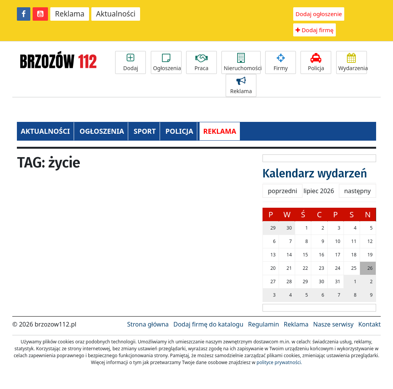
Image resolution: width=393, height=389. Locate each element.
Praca (201, 62)
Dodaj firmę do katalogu (208, 324)
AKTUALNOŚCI (45, 131)
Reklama (69, 14)
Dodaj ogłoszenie (319, 14)
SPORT (145, 131)
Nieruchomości (242, 62)
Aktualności (115, 14)
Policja (316, 62)
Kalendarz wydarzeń (315, 174)
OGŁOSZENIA (101, 131)
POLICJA (179, 131)
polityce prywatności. (279, 362)
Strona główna (147, 324)
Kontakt (369, 324)
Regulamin (263, 324)
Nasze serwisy (333, 324)
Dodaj (130, 62)
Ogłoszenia (167, 62)
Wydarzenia (353, 62)
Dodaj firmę (315, 30)
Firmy (281, 62)
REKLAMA (219, 131)
